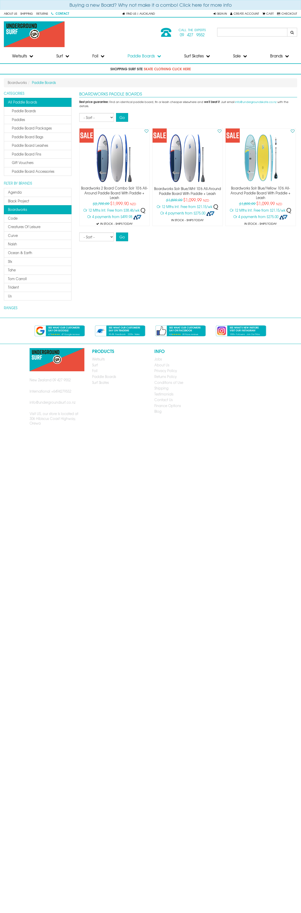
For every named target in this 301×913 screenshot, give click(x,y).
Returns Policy (165, 376)
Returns (42, 13)
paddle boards (24, 110)
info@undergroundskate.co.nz (256, 102)
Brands (279, 56)
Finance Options (167, 405)
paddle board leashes (30, 145)
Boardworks (17, 82)
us (10, 296)
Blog (158, 411)
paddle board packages (32, 128)
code (12, 218)
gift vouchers (22, 162)
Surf (62, 56)
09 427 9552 (192, 35)
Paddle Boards (144, 56)
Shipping (26, 13)
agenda (15, 192)
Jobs (158, 359)
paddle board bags (27, 136)
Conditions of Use (168, 382)
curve (13, 235)
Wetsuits (22, 56)
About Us (10, 13)
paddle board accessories (33, 171)
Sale (240, 56)
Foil (98, 56)
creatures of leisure (24, 226)
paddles (18, 119)
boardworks (17, 209)
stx (10, 261)
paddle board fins (26, 154)
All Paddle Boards (22, 102)
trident (13, 287)
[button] (220, 13)
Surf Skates (197, 56)
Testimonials (163, 394)
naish (12, 244)
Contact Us (163, 399)
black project (18, 201)
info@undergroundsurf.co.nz (53, 402)
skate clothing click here (167, 68)
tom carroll (17, 278)
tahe (12, 270)
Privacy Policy (165, 370)
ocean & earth (20, 252)
